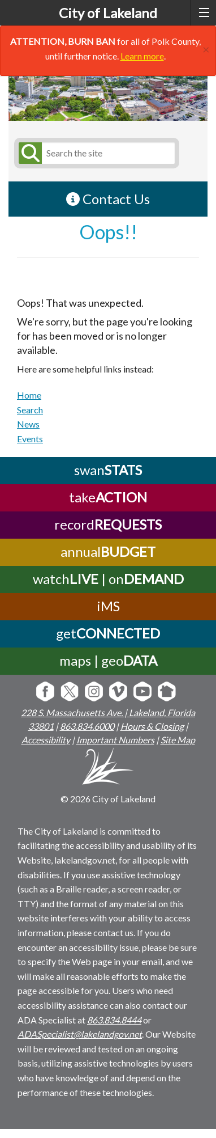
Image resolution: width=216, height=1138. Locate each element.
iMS (108, 606)
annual (108, 551)
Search (30, 409)
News (28, 423)
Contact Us (108, 199)
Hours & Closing (152, 726)
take (108, 497)
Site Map (178, 739)
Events (30, 438)
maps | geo (108, 660)
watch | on (108, 578)
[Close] (206, 48)
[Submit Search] (28, 153)
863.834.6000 (87, 726)
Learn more (142, 55)
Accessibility (45, 739)
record (108, 524)
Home (29, 395)
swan (108, 470)
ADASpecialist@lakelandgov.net (80, 1034)
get (108, 633)
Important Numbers (115, 739)
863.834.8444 (114, 1019)
